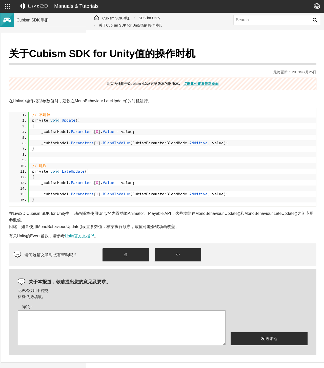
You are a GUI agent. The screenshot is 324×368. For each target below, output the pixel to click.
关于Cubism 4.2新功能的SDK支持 (43, 72)
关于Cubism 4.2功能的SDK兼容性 (43, 80)
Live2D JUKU (225, 359)
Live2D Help (257, 359)
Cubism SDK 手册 (116, 18)
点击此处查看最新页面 (243, 71)
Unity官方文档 (162, 223)
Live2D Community (294, 359)
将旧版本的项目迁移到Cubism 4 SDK (46, 88)
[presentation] (269, 308)
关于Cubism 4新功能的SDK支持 (42, 64)
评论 (112, 295)
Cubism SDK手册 (30, 56)
